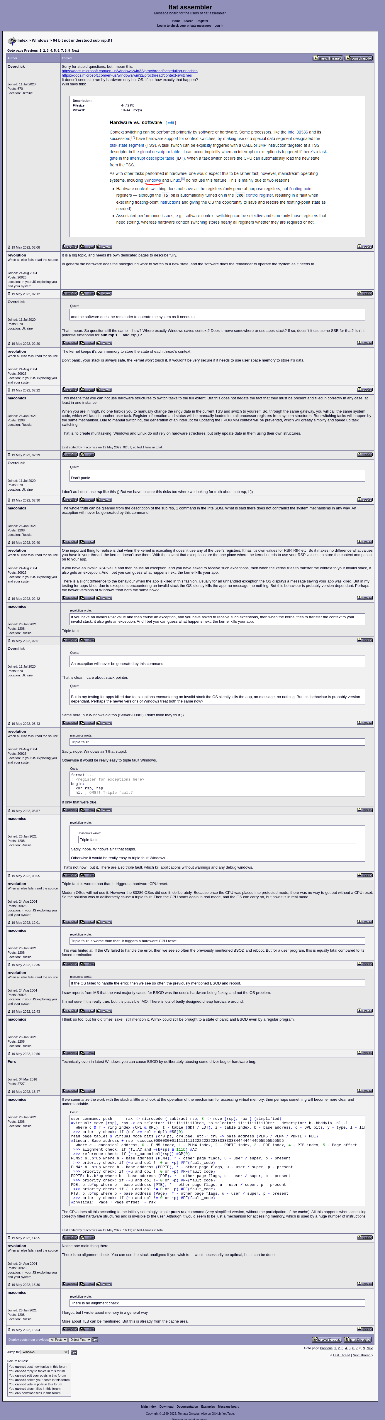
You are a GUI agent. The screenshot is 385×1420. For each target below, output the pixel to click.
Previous (31, 50)
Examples (208, 1406)
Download (167, 1406)
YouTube (228, 1413)
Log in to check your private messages (184, 25)
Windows (40, 40)
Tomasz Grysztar (188, 1413)
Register (202, 21)
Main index (149, 1406)
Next (75, 50)
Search (188, 21)
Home (176, 21)
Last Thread (341, 1355)
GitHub (216, 1413)
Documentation (187, 1406)
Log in (219, 25)
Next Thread (362, 1355)
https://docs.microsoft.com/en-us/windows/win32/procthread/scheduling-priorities (130, 71)
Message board (229, 1406)
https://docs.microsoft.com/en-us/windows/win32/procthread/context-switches (127, 75)
